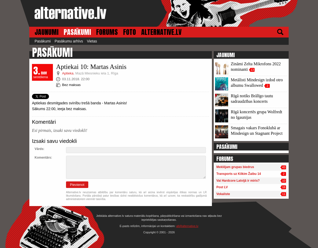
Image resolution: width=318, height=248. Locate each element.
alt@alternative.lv (187, 226)
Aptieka (67, 73)
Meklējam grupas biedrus (235, 167)
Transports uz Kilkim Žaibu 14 (238, 174)
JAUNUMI (46, 32)
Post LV (222, 187)
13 (252, 69)
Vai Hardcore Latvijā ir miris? (238, 180)
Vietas (92, 41)
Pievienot (77, 185)
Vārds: (39, 149)
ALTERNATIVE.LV (161, 32)
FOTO (129, 32)
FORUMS (107, 32)
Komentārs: (43, 157)
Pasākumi (43, 41)
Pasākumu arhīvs (68, 41)
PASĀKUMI (77, 32)
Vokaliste (223, 194)
